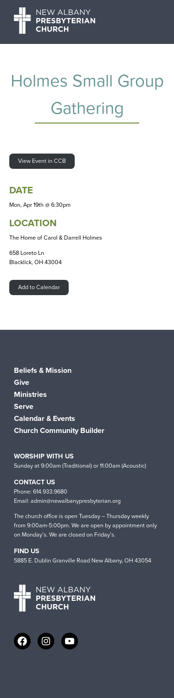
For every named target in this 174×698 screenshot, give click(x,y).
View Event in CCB (42, 160)
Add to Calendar (39, 287)
